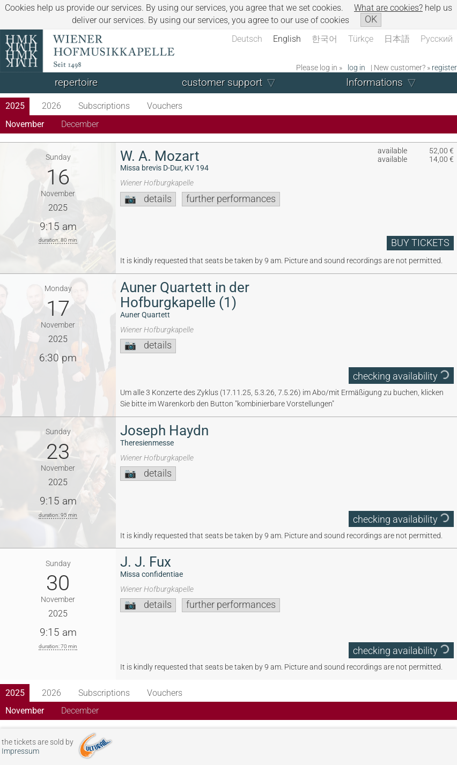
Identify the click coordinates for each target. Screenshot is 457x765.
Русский (437, 39)
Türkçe (360, 39)
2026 (51, 106)
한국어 (324, 39)
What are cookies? (388, 8)
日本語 (397, 39)
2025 (15, 106)
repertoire (76, 82)
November (24, 124)
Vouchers (164, 106)
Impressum (20, 751)
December (80, 124)
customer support (222, 82)
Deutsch (247, 39)
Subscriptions (104, 106)
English (287, 39)
